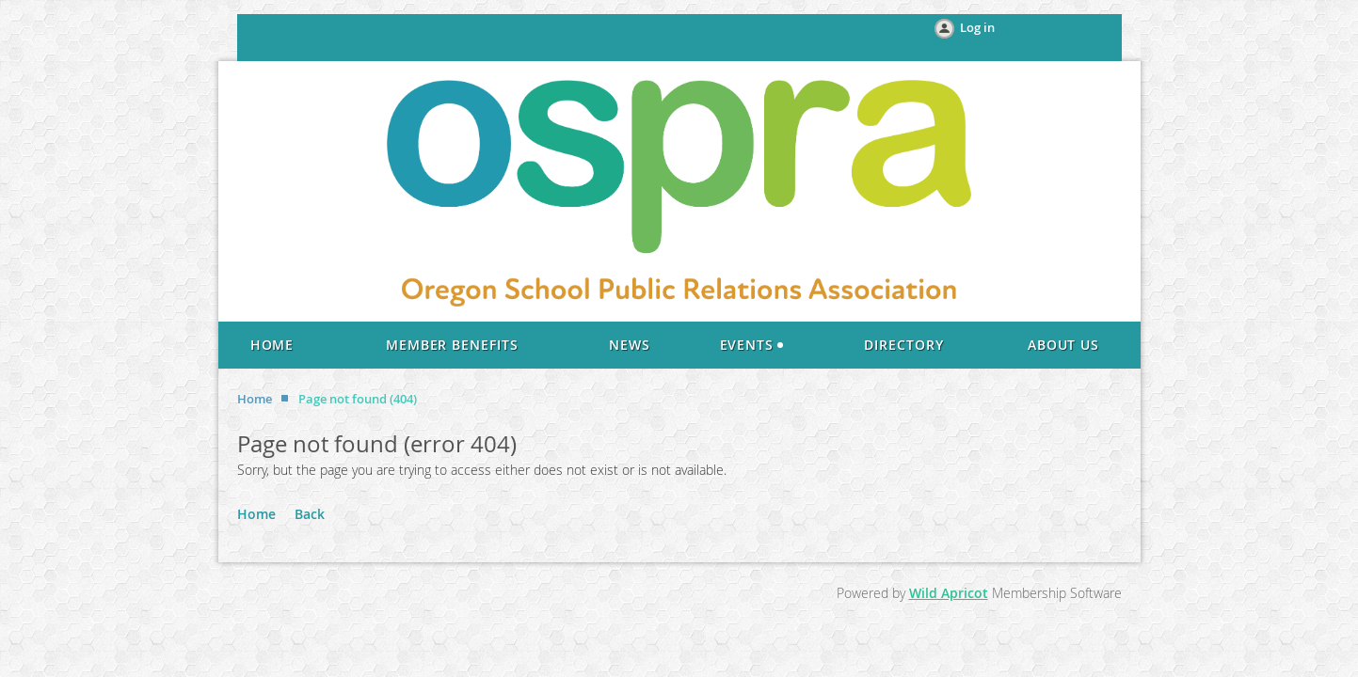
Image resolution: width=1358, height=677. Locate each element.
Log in (977, 27)
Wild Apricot (948, 593)
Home (254, 398)
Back (310, 514)
